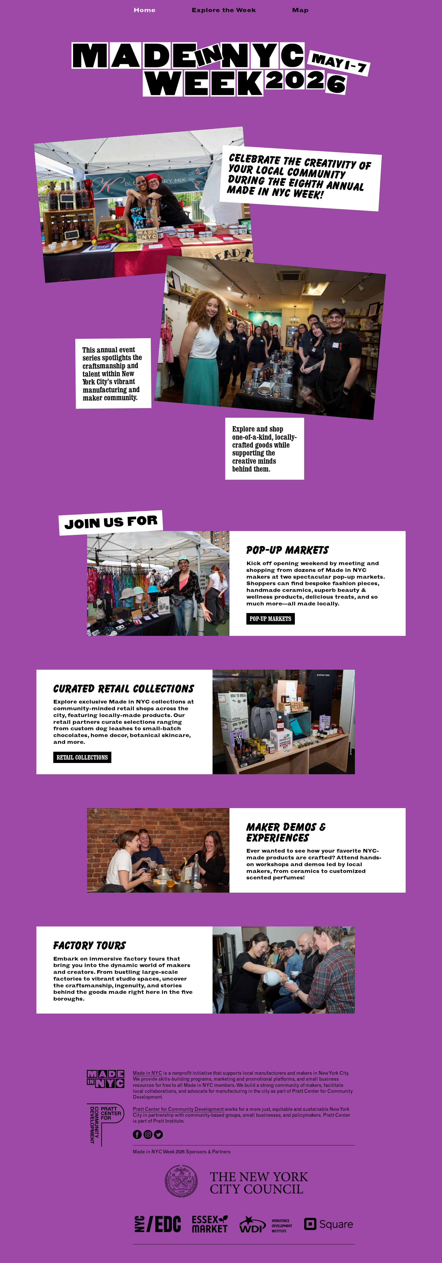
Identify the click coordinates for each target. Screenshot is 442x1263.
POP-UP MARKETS (270, 618)
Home (145, 10)
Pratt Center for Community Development (178, 1109)
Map (300, 10)
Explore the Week (224, 10)
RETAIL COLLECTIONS (82, 757)
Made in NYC (147, 1073)
